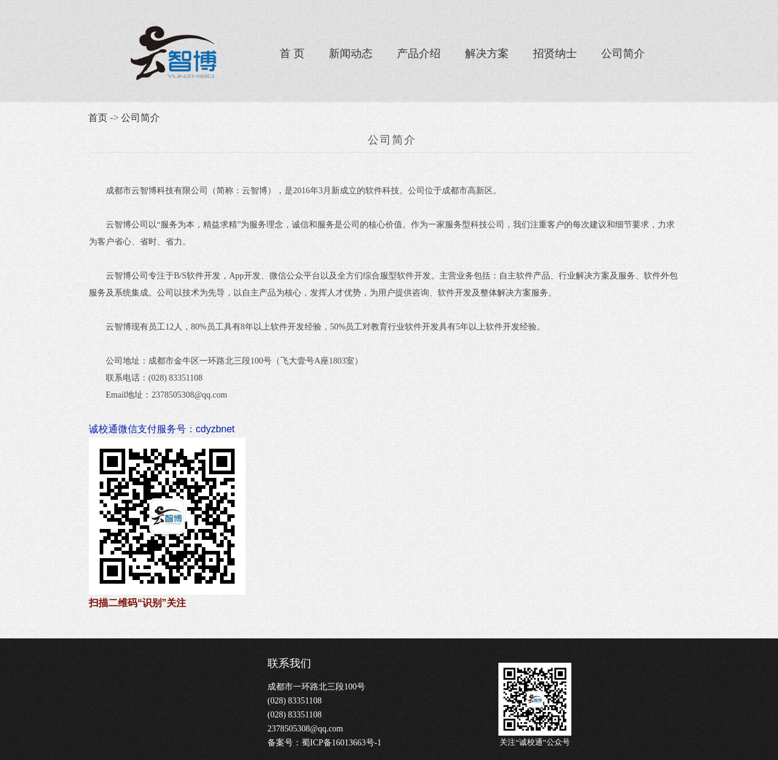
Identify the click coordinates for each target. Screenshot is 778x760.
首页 (98, 117)
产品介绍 (419, 53)
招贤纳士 (555, 53)
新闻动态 (351, 53)
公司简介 (623, 53)
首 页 (292, 53)
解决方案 (487, 53)
